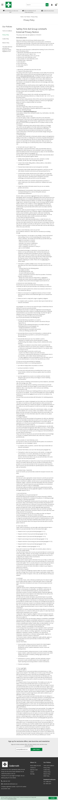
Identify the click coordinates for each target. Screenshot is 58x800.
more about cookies (12, 798)
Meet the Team (34, 769)
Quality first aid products (47, 10)
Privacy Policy (5, 34)
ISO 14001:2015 (47, 783)
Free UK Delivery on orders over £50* (10, 11)
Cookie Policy (44, 259)
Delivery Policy (46, 771)
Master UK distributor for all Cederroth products (29, 11)
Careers (32, 771)
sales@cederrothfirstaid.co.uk (30, 111)
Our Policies (7, 26)
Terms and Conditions (48, 765)
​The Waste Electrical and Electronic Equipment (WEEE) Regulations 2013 (7, 49)
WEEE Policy (46, 776)
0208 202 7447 (6, 781)
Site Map (32, 774)
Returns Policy (5, 42)
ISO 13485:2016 (47, 781)
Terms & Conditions (7, 31)
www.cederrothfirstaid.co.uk (27, 76)
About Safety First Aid (35, 765)
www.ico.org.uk (23, 120)
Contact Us (33, 767)
